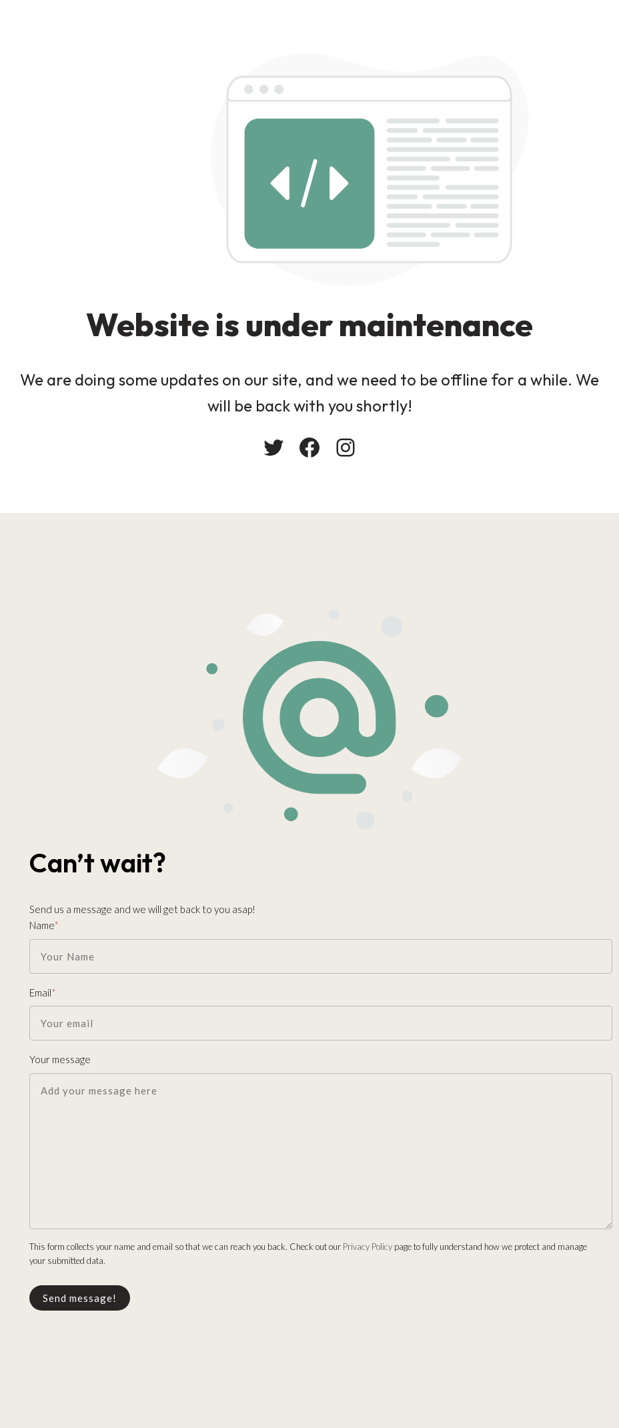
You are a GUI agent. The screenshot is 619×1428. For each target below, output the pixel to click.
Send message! (80, 1298)
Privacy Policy (367, 1246)
